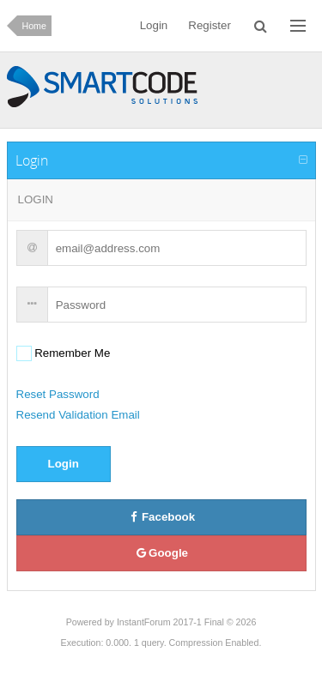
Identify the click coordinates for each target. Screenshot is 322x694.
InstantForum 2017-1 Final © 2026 (186, 622)
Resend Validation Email (78, 414)
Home (34, 26)
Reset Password (58, 394)
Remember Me (71, 353)
